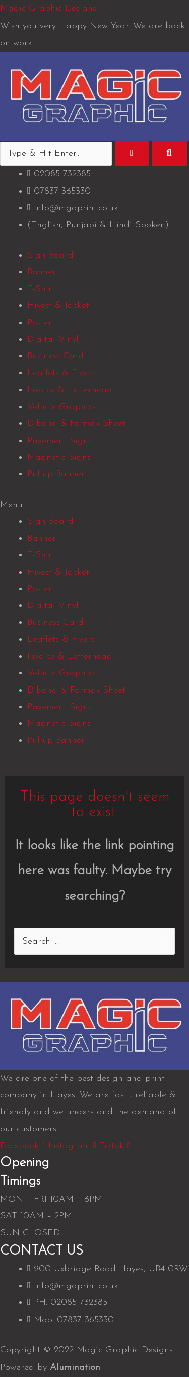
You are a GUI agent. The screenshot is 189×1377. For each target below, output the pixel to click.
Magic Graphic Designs (48, 8)
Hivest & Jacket (58, 305)
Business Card (55, 356)
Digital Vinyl (53, 339)
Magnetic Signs (59, 457)
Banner (41, 272)
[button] (94, 504)
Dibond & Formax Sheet (76, 423)
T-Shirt (41, 289)
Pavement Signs (59, 441)
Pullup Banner (56, 474)
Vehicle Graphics (61, 407)
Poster (39, 323)
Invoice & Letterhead (69, 390)
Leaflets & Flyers (61, 373)
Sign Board (50, 255)
